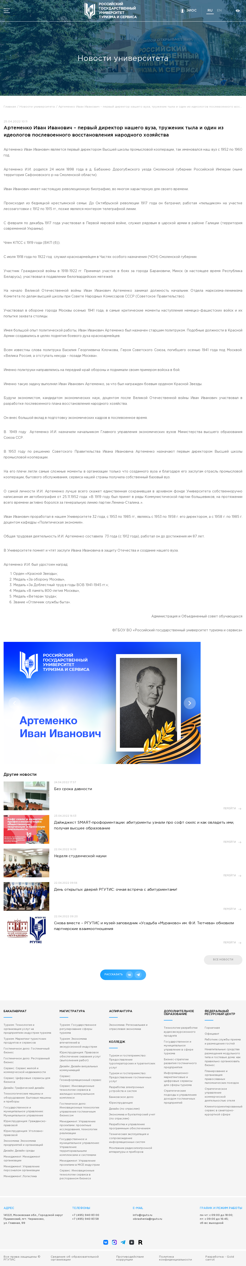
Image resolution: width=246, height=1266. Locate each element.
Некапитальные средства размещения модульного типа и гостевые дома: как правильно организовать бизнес (222, 1057)
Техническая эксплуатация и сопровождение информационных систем (129, 1138)
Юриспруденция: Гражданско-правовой (25, 1123)
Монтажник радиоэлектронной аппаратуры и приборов (130, 1150)
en (219, 10)
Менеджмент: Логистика (20, 1176)
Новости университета (37, 106)
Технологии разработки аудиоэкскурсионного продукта (180, 1032)
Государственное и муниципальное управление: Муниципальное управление (24, 1111)
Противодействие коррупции (130, 1258)
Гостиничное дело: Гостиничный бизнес (26, 1051)
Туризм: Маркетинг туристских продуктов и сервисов (25, 1041)
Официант (212, 1034)
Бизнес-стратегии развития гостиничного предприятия (180, 1063)
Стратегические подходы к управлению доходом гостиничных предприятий (180, 1097)
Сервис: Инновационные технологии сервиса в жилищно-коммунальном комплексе (77, 1092)
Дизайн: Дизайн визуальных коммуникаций (79, 1068)
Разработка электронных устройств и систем (126, 1089)
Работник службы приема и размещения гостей (223, 1041)
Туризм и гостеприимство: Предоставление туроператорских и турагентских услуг (132, 1062)
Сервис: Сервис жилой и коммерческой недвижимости (25, 1070)
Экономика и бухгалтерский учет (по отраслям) (132, 1116)
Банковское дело (121, 1097)
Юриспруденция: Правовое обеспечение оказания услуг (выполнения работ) (80, 1056)
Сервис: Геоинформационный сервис (80, 1078)
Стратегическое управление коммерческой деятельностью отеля (220, 1095)
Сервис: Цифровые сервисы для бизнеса (27, 1080)
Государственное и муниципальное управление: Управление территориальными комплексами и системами (80, 1147)
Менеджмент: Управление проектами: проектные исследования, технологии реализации (78, 1127)
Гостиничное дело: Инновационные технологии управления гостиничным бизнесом (79, 1110)
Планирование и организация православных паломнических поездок (222, 1077)
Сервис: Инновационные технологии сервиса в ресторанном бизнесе (77, 1174)
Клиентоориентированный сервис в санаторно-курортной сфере (223, 1111)
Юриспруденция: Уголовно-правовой (23, 1133)
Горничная (212, 1028)
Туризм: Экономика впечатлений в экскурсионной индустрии (78, 1043)
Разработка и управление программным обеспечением (129, 1126)
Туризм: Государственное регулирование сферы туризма (78, 1029)
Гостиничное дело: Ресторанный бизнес (27, 1060)
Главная (10, 106)
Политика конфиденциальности (175, 1258)
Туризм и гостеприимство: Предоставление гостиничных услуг (130, 1077)
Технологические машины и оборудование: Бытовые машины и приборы (27, 1098)
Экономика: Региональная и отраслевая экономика (128, 1027)
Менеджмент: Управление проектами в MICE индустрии (80, 1163)
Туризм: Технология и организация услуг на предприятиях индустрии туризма (27, 1029)
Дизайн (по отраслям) (124, 1109)
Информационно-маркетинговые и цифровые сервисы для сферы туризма (178, 1079)
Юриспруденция (121, 1103)
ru (210, 10)
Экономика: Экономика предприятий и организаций (23, 1143)
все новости (223, 960)
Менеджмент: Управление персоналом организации (22, 1168)
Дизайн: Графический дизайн (24, 1088)
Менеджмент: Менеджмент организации (22, 1159)
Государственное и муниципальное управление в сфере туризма (178, 1048)
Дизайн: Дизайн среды (19, 1151)
